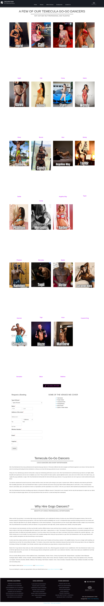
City (12, 421)
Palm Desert (45, 559)
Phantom (19, 260)
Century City (57, 555)
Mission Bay (74, 559)
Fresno (51, 555)
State (24, 421)
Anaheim (51, 559)
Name (13, 406)
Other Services (49, 4)
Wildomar (32, 559)
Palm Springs (38, 559)
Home (35, 4)
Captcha (14, 441)
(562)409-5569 (9, 1)
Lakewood (34, 557)
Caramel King (85, 318)
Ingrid (19, 78)
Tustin (58, 559)
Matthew (62, 376)
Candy (41, 201)
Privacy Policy (47, 603)
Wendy (85, 137)
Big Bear (82, 557)
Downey (44, 557)
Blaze (41, 376)
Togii (41, 317)
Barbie (63, 260)
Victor (63, 317)
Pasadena (61, 557)
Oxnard (47, 555)
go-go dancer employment (54, 569)
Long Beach (78, 555)
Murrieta (23, 559)
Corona (85, 557)
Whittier (20, 557)
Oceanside (68, 559)
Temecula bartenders (28, 565)
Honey (63, 78)
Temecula (18, 559)
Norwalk (29, 557)
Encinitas (62, 559)
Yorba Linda (76, 557)
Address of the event (18, 412)
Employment (59, 4)
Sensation (19, 376)
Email (13, 435)
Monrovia (56, 557)
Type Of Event (16, 400)
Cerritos (25, 557)
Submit (14, 448)
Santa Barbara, (41, 555)
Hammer (19, 318)
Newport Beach (70, 555)
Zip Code (13, 426)
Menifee (28, 559)
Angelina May (63, 196)
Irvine (55, 559)
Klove (19, 137)
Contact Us (68, 4)
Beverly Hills (63, 555)
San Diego (90, 559)
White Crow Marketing (93, 598)
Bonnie (41, 137)
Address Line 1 (15, 416)
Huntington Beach (13, 557)
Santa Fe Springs (68, 557)
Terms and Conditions (55, 603)
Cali (41, 78)
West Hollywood (85, 555)
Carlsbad (80, 559)
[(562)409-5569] (2, 2)
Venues (41, 4)
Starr (63, 137)
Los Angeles (12, 559)
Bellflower (39, 557)
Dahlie (19, 196)
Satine (85, 78)
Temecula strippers (40, 565)
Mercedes (41, 260)
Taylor (85, 196)
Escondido (85, 559)
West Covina (50, 557)
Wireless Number (17, 429)
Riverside (90, 557)
